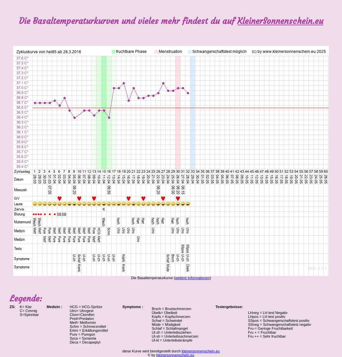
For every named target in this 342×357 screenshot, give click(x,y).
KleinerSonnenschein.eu (280, 21)
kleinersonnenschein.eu (201, 351)
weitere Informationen (192, 278)
